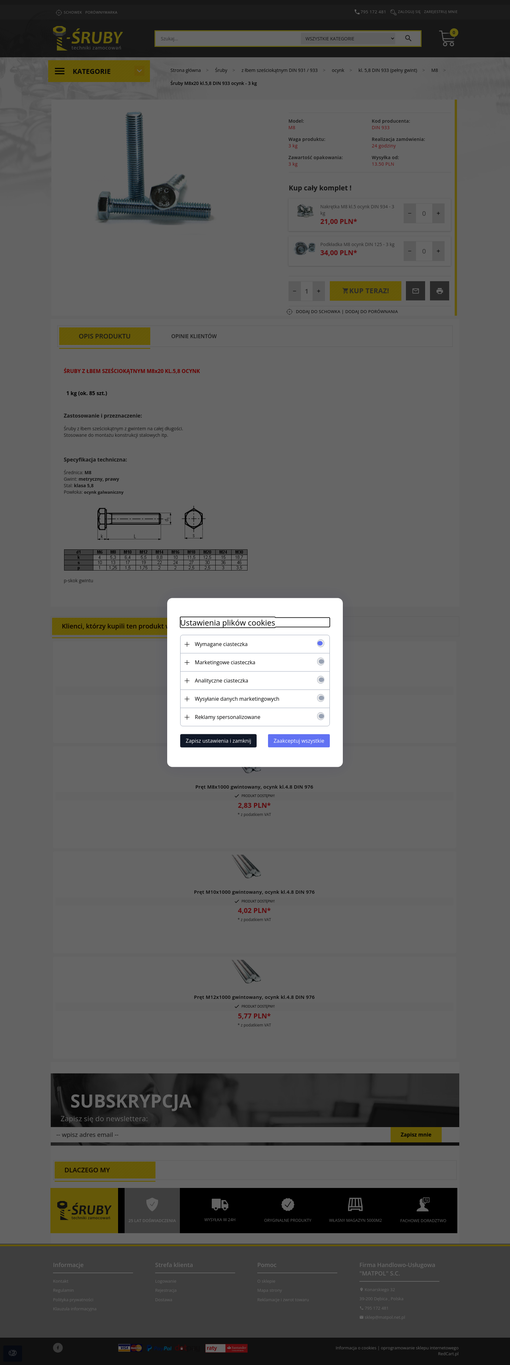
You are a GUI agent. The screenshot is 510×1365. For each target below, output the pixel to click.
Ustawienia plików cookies (227, 622)
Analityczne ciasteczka (221, 680)
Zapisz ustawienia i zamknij (218, 740)
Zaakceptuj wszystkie (299, 740)
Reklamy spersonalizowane (227, 717)
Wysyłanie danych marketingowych (237, 698)
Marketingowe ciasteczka (225, 662)
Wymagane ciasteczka (221, 644)
